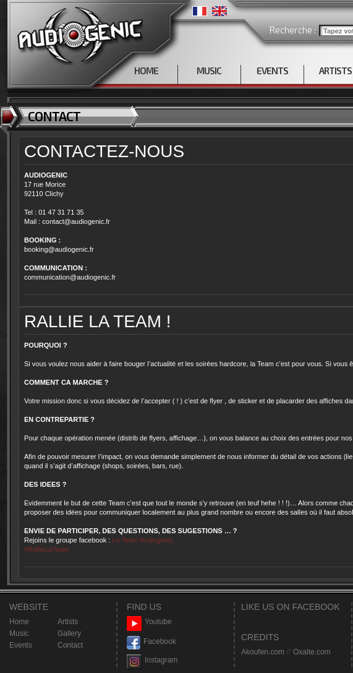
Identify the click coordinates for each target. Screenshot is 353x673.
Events (20, 645)
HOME (146, 70)
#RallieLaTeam (46, 549)
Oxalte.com (312, 652)
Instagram (152, 660)
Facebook (151, 642)
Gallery (69, 633)
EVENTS (272, 70)
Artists (67, 621)
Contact (70, 645)
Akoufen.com (262, 652)
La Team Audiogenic (141, 540)
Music (18, 633)
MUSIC (209, 70)
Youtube (149, 622)
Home (19, 621)
